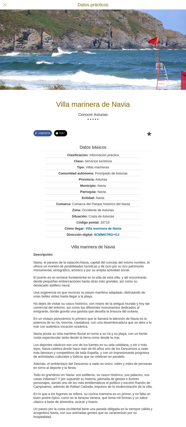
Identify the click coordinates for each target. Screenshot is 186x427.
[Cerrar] (5, 5)
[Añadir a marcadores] (149, 133)
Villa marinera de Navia (104, 228)
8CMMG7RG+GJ (106, 234)
